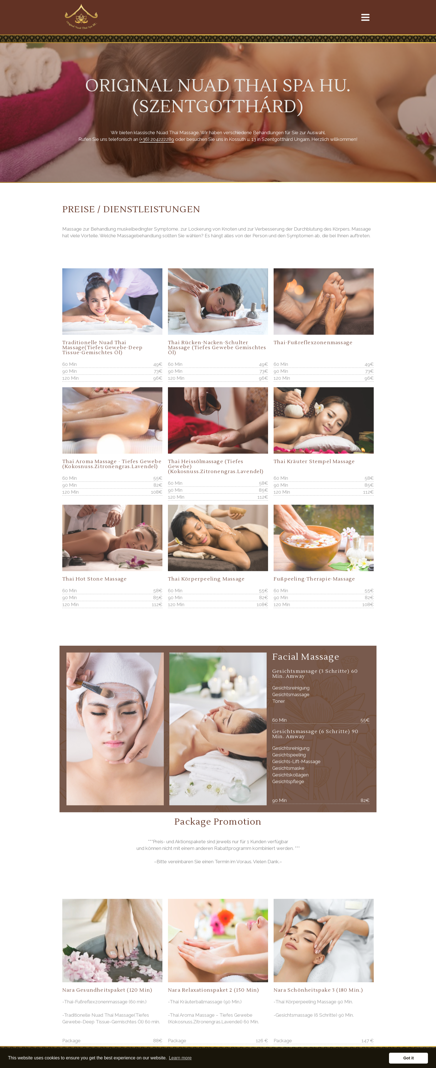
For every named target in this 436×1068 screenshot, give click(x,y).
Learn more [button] (180, 1057)
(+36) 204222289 (156, 139)
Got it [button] (408, 1058)
